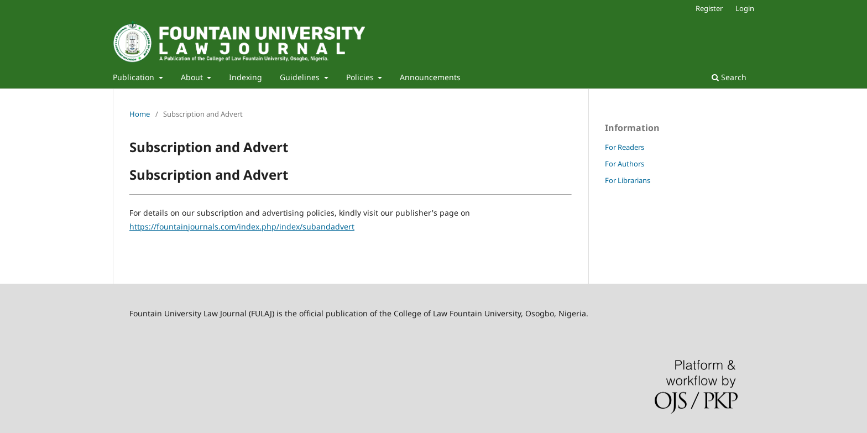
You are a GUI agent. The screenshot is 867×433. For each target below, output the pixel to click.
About (193, 77)
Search (729, 77)
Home (139, 114)
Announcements (430, 77)
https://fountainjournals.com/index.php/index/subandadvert (241, 226)
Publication (134, 77)
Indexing (245, 77)
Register (709, 8)
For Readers (624, 147)
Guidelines (301, 77)
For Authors (624, 164)
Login (744, 8)
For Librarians (627, 180)
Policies (361, 77)
